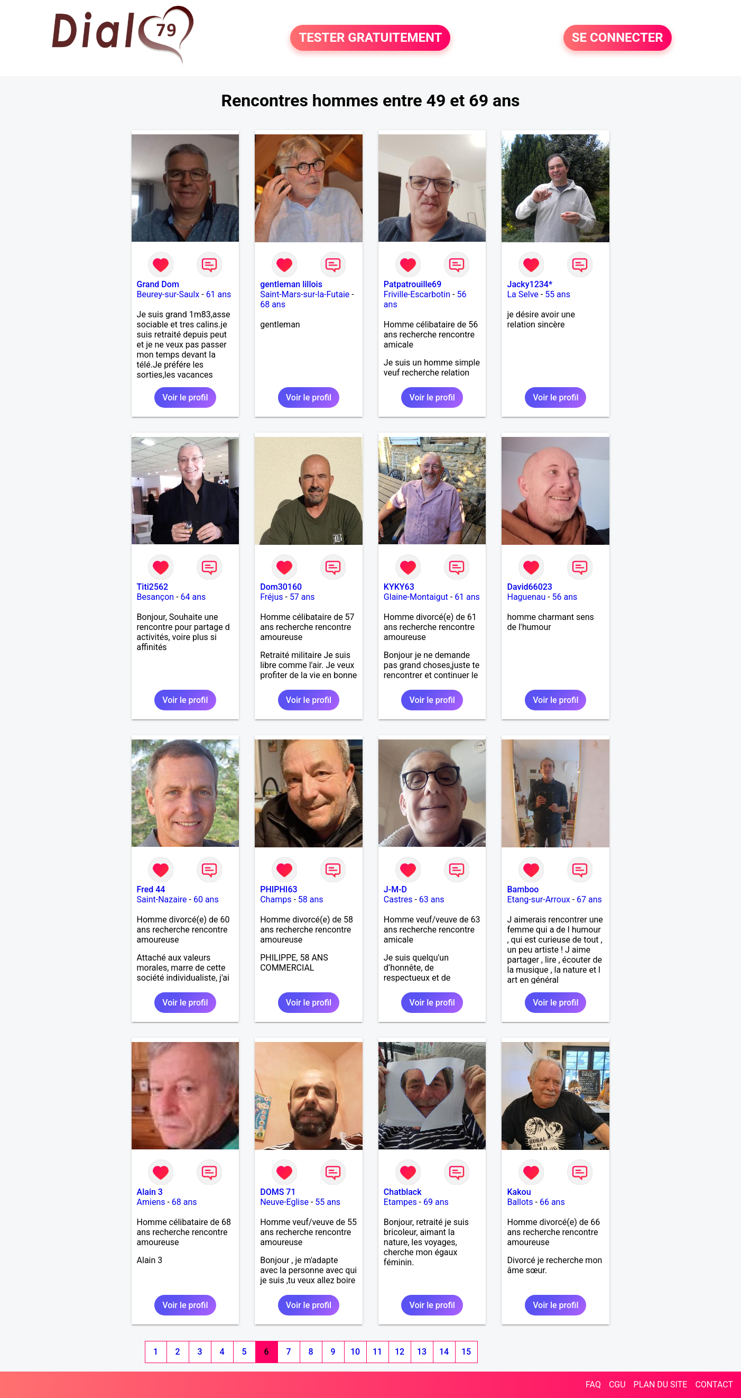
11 (377, 1352)
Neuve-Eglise (284, 1202)
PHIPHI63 (278, 889)
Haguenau (526, 597)
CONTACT (714, 1384)
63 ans (431, 899)
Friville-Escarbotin (417, 294)
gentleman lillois (291, 284)
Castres (398, 899)
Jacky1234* (529, 284)
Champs (275, 899)
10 (355, 1352)
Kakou (519, 1192)
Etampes (400, 1202)
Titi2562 (153, 587)
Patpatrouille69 (412, 284)
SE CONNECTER (617, 38)
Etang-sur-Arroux (538, 899)
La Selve (522, 294)
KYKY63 (399, 587)
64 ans (193, 597)
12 (399, 1352)
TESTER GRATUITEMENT (370, 38)
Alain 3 (150, 1192)
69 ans (436, 1202)
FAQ (593, 1384)
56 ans (565, 597)
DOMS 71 (277, 1192)
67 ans (589, 899)
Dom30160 (281, 587)
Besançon (155, 597)
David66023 (529, 587)
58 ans (310, 899)
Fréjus (271, 597)
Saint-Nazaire (162, 899)
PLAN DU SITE (661, 1384)
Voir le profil (185, 397)
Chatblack (403, 1192)
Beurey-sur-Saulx (168, 294)
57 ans (302, 597)
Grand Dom (158, 284)
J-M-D (395, 889)
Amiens (151, 1202)
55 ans (557, 294)
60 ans (206, 899)
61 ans (218, 294)
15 (466, 1352)
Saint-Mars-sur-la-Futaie (304, 294)
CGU (617, 1384)
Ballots (520, 1202)
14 (444, 1352)
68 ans (272, 304)
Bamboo (523, 889)
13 (422, 1352)
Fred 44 (151, 889)
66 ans (552, 1202)
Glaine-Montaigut (416, 597)
